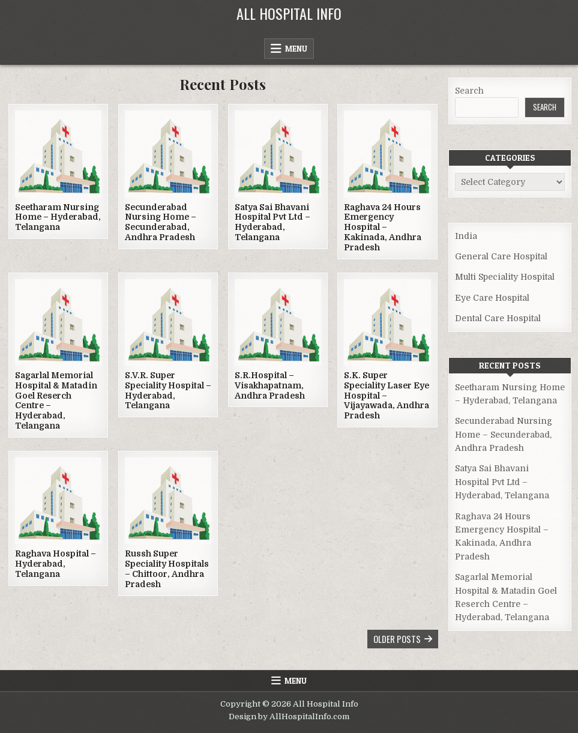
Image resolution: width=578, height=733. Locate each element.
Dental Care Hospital (498, 318)
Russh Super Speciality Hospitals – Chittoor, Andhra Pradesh (167, 568)
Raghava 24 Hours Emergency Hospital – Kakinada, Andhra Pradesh (382, 227)
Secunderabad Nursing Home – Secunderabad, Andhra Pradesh (160, 222)
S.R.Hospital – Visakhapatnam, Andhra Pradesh (270, 385)
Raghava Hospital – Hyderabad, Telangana (55, 564)
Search (469, 90)
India (466, 236)
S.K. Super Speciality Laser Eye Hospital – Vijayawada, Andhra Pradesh (386, 395)
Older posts (397, 638)
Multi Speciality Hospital (505, 277)
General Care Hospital (501, 256)
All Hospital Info (289, 13)
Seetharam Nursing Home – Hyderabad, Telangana (58, 217)
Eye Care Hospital (492, 298)
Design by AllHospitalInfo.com (289, 716)
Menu (296, 48)
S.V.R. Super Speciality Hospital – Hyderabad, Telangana (168, 390)
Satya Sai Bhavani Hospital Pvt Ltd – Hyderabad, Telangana (272, 222)
